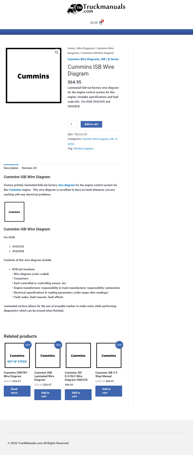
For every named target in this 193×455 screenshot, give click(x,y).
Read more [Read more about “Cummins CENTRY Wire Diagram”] (14, 390)
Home (71, 48)
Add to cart (91, 124)
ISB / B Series (110, 59)
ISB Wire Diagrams (84, 148)
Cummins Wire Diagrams (84, 59)
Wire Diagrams (85, 48)
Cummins (15, 189)
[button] (56, 52)
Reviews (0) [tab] (29, 167)
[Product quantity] (73, 124)
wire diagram (66, 184)
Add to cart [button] (46, 394)
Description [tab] (11, 167)
